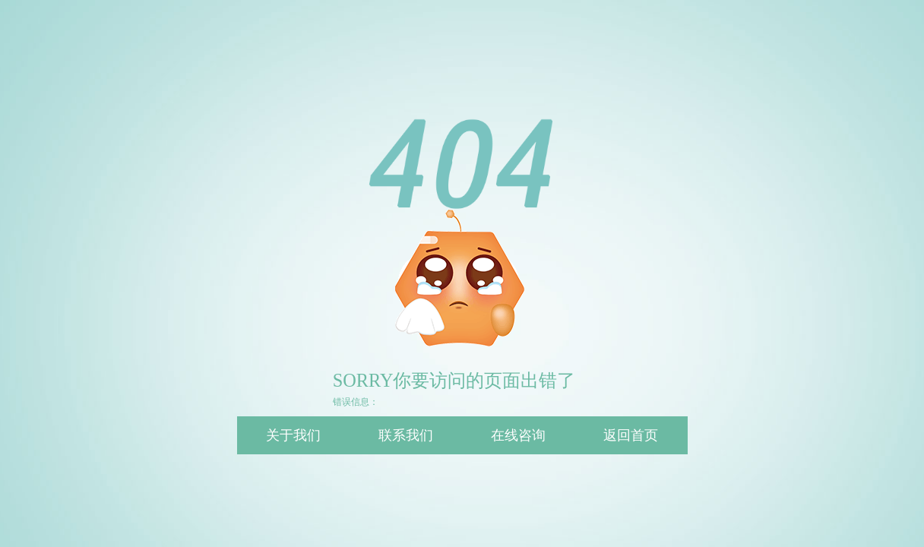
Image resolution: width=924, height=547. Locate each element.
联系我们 (405, 435)
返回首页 (630, 435)
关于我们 (293, 435)
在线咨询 (518, 435)
